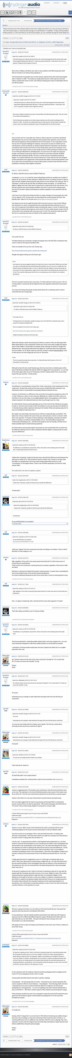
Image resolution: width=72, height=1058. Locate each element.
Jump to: (54, 1044)
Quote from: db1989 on (24, 755)
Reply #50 (14, 52)
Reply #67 (14, 733)
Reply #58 (14, 497)
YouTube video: (17, 523)
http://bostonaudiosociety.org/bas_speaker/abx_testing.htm (29, 250)
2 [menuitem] (12, 38)
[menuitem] (6, 38)
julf (6, 475)
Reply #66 (14, 709)
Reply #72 (14, 905)
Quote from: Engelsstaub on (25, 480)
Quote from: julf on (23, 501)
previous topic (59, 45)
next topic (66, 45)
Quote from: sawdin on (24, 56)
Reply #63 (14, 624)
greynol (5, 786)
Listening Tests (28, 20)
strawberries (59, 779)
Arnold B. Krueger (6, 52)
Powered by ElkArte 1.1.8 (5, 1054)
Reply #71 (14, 824)
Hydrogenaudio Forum (14, 20)
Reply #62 (14, 608)
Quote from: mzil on (23, 226)
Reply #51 (14, 92)
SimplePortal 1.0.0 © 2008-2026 (23, 1054)
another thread (24, 177)
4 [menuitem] (17, 38)
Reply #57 (14, 475)
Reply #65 (14, 676)
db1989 (5, 709)
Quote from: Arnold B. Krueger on (26, 96)
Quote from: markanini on (24, 537)
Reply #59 (14, 532)
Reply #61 (14, 584)
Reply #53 (14, 222)
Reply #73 (14, 945)
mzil (5, 169)
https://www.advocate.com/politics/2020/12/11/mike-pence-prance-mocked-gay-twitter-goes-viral (36, 817)
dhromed (6, 750)
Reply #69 (14, 772)
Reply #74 (14, 1006)
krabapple (5, 945)
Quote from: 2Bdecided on (25, 680)
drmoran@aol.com (5, 92)
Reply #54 (14, 298)
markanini (5, 497)
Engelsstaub (6, 441)
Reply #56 (14, 440)
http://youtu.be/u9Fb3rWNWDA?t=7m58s (23, 541)
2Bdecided (5, 655)
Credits (13, 1054)
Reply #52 (14, 170)
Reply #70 (14, 787)
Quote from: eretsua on (24, 445)
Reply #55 (14, 383)
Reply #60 (14, 558)
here (67, 33)
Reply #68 (14, 750)
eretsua (5, 382)
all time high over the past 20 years (47, 199)
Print (67, 38)
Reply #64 (14, 656)
